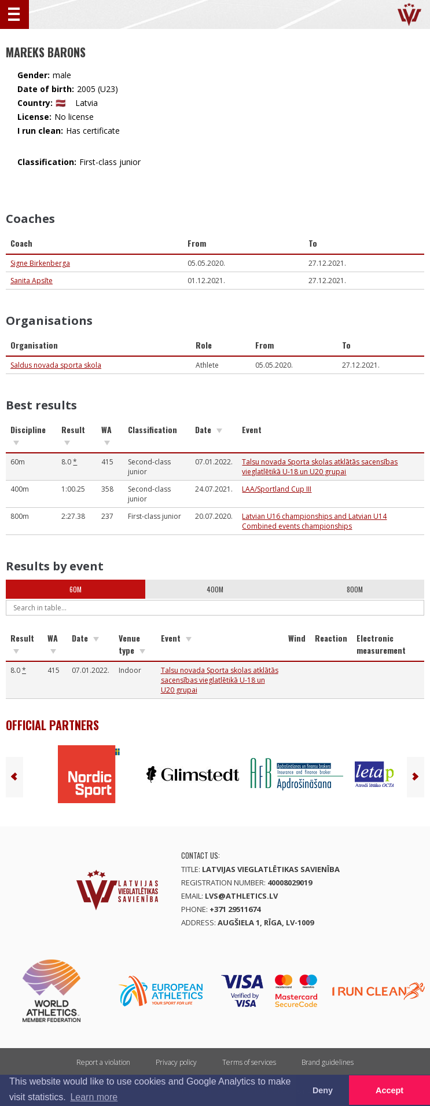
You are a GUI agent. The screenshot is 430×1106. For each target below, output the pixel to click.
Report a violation (103, 1062)
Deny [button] (323, 1090)
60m (75, 589)
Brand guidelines (328, 1062)
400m (215, 589)
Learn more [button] (93, 1097)
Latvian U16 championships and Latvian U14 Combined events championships (314, 521)
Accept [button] (389, 1090)
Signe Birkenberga (40, 263)
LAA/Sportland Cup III (276, 489)
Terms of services (249, 1062)
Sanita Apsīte (31, 280)
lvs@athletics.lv (241, 896)
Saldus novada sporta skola (55, 365)
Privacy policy (176, 1062)
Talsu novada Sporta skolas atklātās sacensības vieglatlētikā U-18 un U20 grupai (320, 467)
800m (355, 589)
